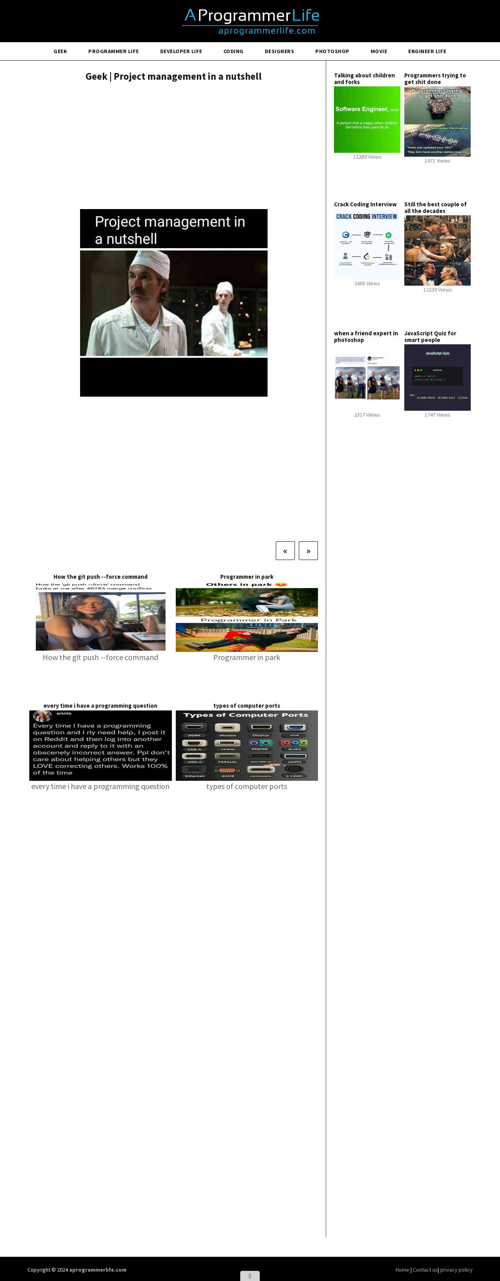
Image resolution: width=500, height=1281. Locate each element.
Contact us (425, 1269)
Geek (60, 51)
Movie (379, 51)
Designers (280, 51)
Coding (233, 51)
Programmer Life (113, 51)
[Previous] (285, 550)
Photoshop (332, 51)
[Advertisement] (173, 146)
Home (403, 1269)
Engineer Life (427, 51)
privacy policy (456, 1269)
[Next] (308, 550)
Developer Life (181, 51)
